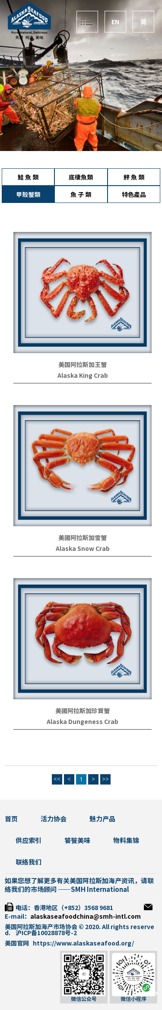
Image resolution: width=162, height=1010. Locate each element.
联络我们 (28, 862)
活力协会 (54, 819)
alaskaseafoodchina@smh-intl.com (85, 917)
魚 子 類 (80, 195)
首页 (11, 819)
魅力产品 (102, 819)
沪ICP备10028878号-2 (46, 933)
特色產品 (134, 195)
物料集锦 (126, 840)
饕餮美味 (77, 840)
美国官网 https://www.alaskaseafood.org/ (69, 943)
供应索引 (28, 840)
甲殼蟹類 (28, 195)
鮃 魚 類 (134, 177)
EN (115, 22)
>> (105, 779)
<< (57, 779)
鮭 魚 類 (28, 177)
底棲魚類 (81, 177)
